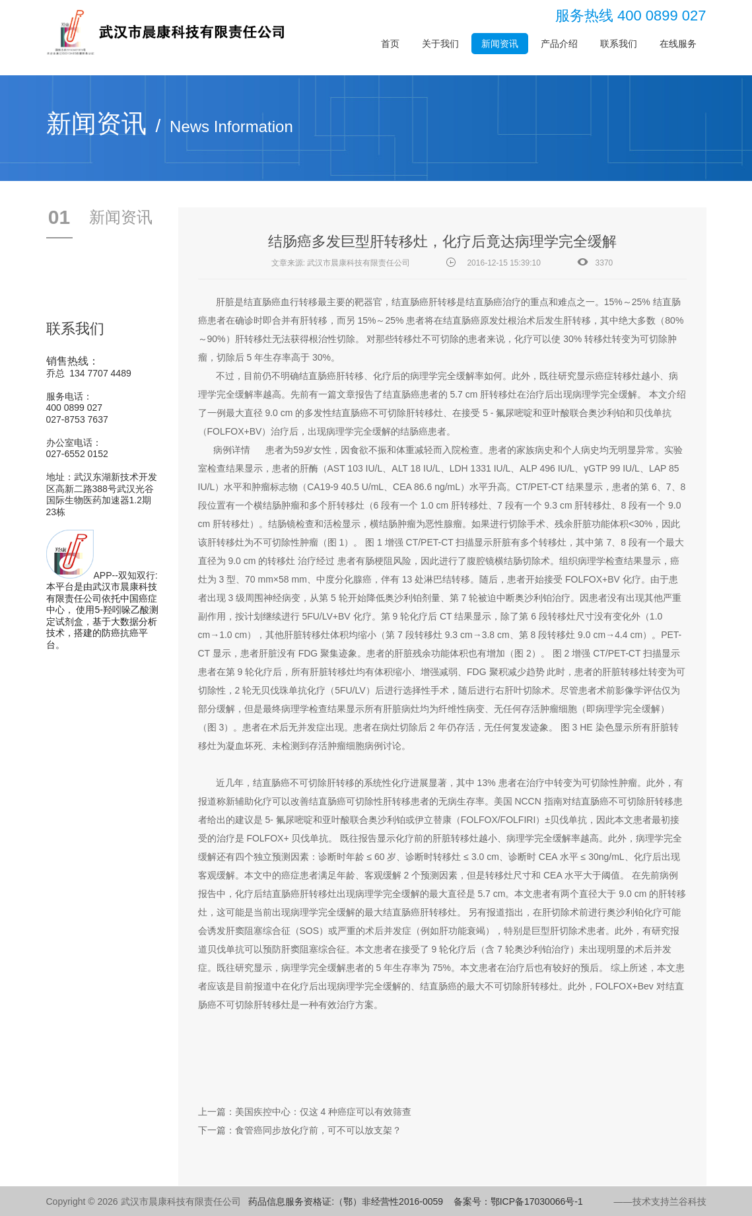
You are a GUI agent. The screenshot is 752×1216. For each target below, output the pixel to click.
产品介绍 (559, 43)
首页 (390, 43)
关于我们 (440, 43)
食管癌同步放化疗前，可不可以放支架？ (318, 1130)
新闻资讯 (499, 43)
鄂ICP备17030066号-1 (537, 1201)
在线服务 (678, 43)
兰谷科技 (687, 1201)
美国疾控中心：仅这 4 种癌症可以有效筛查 (323, 1111)
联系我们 (618, 43)
